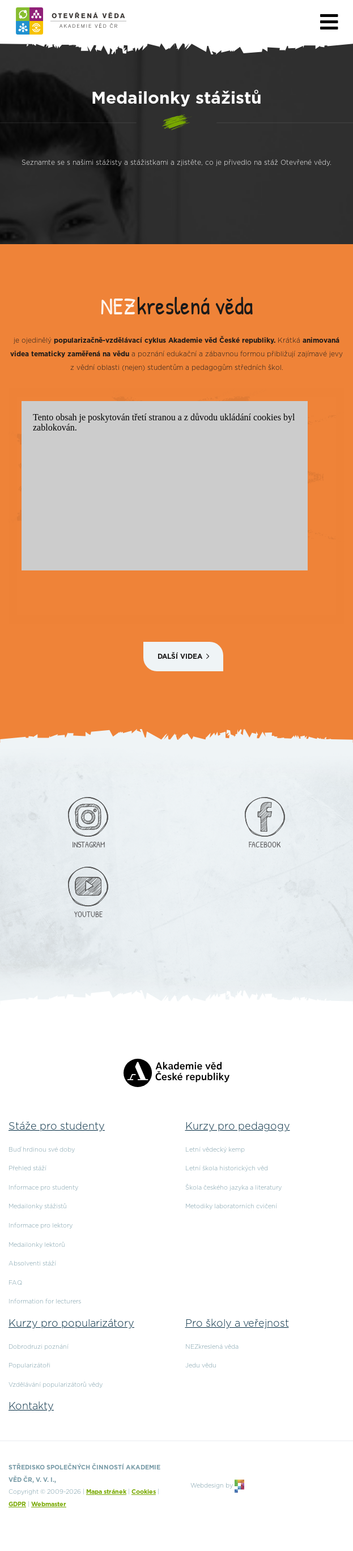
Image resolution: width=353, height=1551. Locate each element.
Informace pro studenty (43, 1187)
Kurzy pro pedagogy (237, 1127)
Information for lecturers (44, 1301)
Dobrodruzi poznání (38, 1347)
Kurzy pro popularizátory (71, 1324)
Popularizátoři (29, 1365)
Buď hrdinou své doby (41, 1150)
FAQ (15, 1283)
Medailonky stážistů (37, 1206)
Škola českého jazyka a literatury (233, 1187)
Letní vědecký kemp (215, 1150)
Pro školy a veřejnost (237, 1324)
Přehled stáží (27, 1168)
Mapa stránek (106, 1492)
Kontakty (31, 1406)
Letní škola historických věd (226, 1168)
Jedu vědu (200, 1365)
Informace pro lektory (40, 1225)
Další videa (180, 656)
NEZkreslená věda (212, 1347)
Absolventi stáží (32, 1263)
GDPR (17, 1504)
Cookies (143, 1492)
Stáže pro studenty (56, 1127)
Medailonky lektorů (36, 1245)
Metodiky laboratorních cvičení (231, 1206)
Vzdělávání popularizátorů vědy (55, 1385)
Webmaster (48, 1504)
